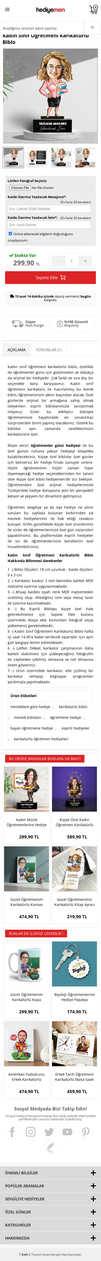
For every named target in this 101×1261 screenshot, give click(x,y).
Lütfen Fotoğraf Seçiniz (27, 180)
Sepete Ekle (51, 277)
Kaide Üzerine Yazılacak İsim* (32, 217)
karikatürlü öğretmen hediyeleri (41, 738)
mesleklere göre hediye (30, 706)
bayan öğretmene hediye (31, 728)
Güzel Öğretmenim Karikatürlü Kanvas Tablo (26, 902)
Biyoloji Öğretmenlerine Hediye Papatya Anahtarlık (74, 997)
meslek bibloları (27, 717)
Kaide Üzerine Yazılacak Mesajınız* (36, 197)
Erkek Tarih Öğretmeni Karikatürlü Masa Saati (74, 1077)
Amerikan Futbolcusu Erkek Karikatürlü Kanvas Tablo (26, 1077)
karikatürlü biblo (73, 706)
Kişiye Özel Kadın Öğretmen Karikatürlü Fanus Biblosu (74, 822)
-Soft (24, 1254)
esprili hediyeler (76, 728)
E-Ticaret (35, 1254)
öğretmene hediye (65, 717)
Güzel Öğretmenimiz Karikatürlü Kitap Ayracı (74, 902)
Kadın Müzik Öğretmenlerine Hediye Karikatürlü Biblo (27, 822)
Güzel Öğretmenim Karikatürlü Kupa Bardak (26, 997)
